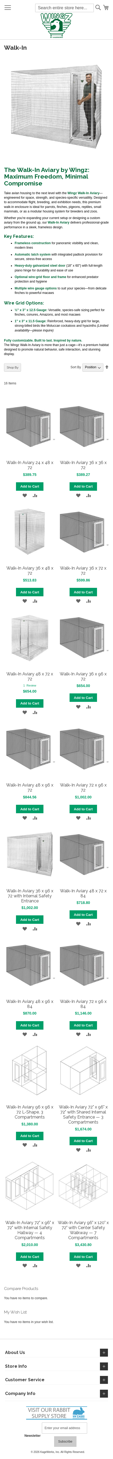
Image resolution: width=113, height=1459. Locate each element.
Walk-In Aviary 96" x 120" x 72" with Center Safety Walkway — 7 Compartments (83, 1230)
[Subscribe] (65, 1441)
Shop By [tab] (13, 367)
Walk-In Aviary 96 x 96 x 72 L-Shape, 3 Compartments (29, 1112)
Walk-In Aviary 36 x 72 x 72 (83, 571)
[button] (24, 495)
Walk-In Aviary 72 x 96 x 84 (83, 1004)
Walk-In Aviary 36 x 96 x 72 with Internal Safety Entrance (29, 895)
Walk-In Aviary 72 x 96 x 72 (83, 788)
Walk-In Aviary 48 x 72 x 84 (83, 893)
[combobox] (64, 8)
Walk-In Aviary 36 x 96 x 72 (83, 676)
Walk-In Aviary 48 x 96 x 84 (29, 1004)
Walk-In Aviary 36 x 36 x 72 (83, 465)
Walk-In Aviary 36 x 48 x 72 (29, 571)
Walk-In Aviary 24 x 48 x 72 (29, 465)
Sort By (75, 367)
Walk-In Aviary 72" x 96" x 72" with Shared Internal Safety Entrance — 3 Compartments (83, 1115)
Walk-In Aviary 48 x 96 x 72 (29, 788)
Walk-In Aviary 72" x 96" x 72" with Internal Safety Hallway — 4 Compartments (29, 1230)
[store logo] (56, 26)
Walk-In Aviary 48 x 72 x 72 (29, 676)
